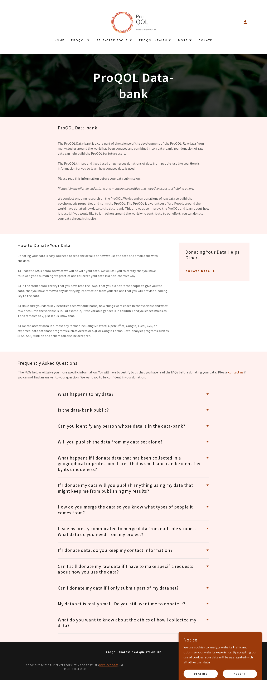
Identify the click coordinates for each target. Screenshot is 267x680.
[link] (133, 22)
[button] (245, 22)
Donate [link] (205, 40)
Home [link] (59, 40)
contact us (235, 372)
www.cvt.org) (108, 665)
